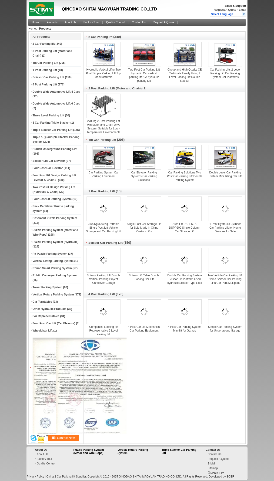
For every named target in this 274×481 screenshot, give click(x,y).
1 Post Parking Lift (45, 70)
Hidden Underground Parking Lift (55, 149)
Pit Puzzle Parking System (50, 253)
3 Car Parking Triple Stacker (51, 122)
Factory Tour (91, 22)
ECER (230, 476)
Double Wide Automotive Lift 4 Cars (56, 91)
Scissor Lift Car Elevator (49, 161)
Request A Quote (225, 9)
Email (242, 9)
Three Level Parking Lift (48, 115)
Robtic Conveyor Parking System (55, 275)
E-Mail (211, 463)
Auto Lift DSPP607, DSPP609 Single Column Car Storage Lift (184, 227)
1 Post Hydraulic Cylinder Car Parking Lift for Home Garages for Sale (225, 227)
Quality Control (115, 22)
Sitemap (212, 468)
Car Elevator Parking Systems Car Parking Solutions (144, 176)
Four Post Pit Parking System (52, 199)
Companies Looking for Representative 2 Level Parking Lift (103, 330)
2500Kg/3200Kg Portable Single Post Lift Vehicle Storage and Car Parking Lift (103, 227)
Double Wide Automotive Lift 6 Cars (56, 103)
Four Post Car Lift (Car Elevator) (54, 323)
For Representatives (46, 316)
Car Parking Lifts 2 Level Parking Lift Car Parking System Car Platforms (225, 73)
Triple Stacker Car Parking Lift (52, 130)
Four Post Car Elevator (48, 168)
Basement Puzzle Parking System (55, 218)
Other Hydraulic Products (49, 309)
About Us (70, 22)
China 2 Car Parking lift (60, 476)
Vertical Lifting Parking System (53, 261)
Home (35, 22)
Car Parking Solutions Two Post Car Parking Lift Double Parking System (184, 176)
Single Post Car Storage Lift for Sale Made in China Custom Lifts (144, 227)
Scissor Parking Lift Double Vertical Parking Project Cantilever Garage (103, 279)
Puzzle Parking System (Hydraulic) (55, 242)
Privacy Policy (35, 476)
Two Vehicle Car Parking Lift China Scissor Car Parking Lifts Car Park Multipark (225, 279)
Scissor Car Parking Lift (48, 77)
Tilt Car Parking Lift (45, 62)
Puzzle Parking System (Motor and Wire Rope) (89, 451)
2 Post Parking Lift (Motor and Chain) (115, 88)
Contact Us (139, 22)
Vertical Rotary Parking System (53, 294)
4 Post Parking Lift (45, 84)
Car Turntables (42, 301)
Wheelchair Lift (43, 330)
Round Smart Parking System (52, 268)
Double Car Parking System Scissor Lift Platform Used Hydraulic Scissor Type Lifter (184, 279)
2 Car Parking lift (44, 43)
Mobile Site (215, 473)
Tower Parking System (47, 287)
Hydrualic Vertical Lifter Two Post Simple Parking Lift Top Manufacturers (103, 73)
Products (52, 22)
